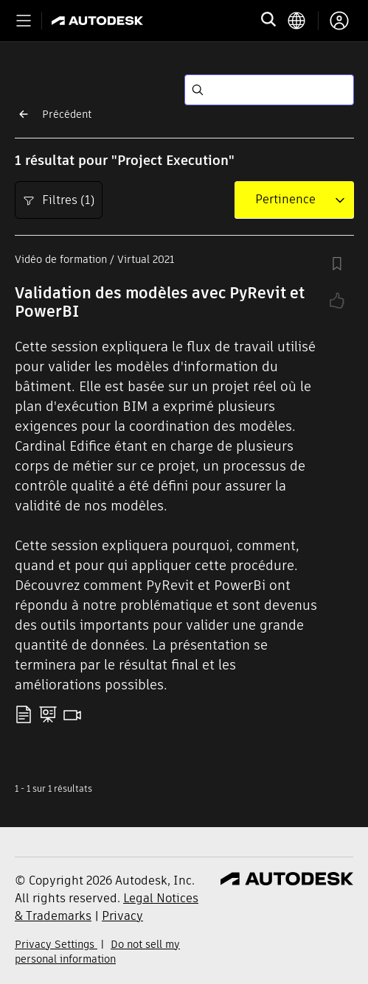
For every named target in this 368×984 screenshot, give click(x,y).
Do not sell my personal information (97, 951)
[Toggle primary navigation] (23, 20)
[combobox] (285, 199)
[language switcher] (303, 20)
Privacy (122, 915)
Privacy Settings (56, 944)
